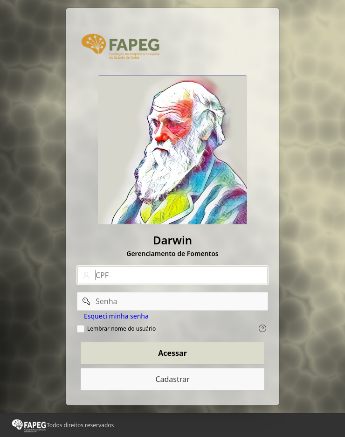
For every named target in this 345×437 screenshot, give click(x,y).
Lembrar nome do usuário (121, 329)
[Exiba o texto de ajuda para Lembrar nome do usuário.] (262, 328)
